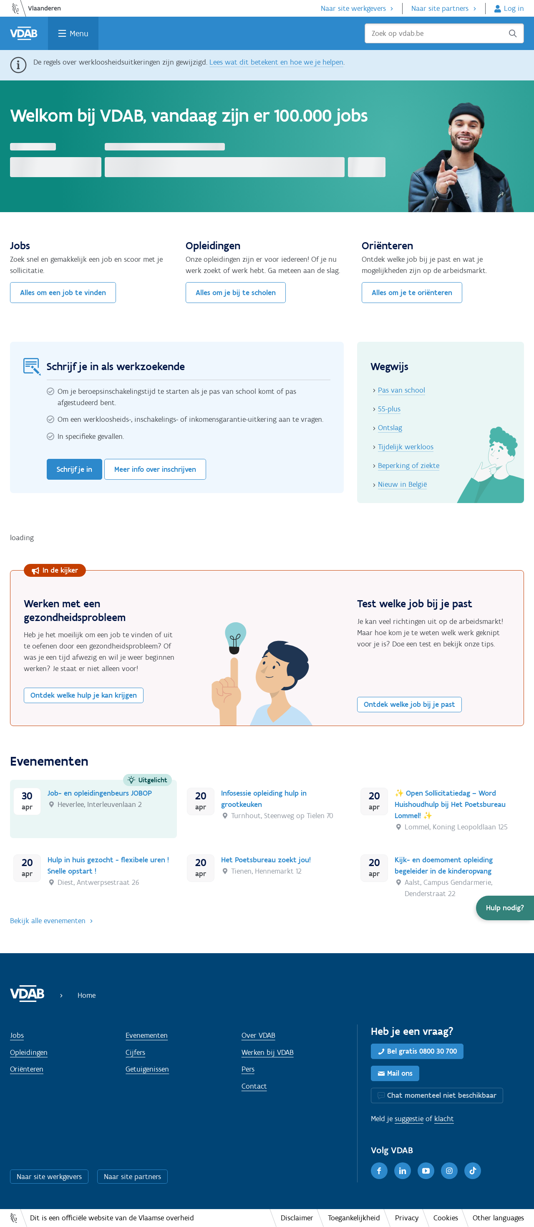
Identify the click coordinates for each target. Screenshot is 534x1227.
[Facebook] (379, 1170)
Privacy (407, 1217)
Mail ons (400, 1073)
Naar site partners (440, 8)
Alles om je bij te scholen (236, 292)
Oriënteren (26, 1069)
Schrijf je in (74, 469)
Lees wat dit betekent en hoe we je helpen (276, 62)
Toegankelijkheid (354, 1217)
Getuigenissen (147, 1069)
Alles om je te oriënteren (412, 292)
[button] (505, 908)
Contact (254, 1086)
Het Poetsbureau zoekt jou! (266, 859)
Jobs (17, 1035)
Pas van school (401, 390)
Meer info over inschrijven (155, 469)
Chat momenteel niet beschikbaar (441, 1095)
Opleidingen (29, 1052)
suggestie (409, 1118)
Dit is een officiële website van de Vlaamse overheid (112, 1217)
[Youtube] (426, 1170)
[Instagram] (449, 1170)
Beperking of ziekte (408, 465)
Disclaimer (297, 1217)
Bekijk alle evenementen (48, 920)
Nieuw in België (402, 484)
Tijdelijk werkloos (405, 446)
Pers (248, 1069)
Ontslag (390, 427)
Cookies (445, 1217)
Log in (514, 8)
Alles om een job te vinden (63, 292)
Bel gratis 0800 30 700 (422, 1051)
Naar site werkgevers (353, 8)
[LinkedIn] (402, 1170)
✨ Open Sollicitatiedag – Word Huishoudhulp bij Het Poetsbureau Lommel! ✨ (450, 804)
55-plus (389, 408)
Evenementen (147, 1035)
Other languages (498, 1217)
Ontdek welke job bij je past (409, 704)
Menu (79, 33)
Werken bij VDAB (268, 1052)
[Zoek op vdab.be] (444, 33)
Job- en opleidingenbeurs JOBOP (100, 793)
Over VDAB (258, 1035)
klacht (444, 1118)
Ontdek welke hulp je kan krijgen (83, 695)
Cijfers (135, 1052)
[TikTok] (472, 1170)
